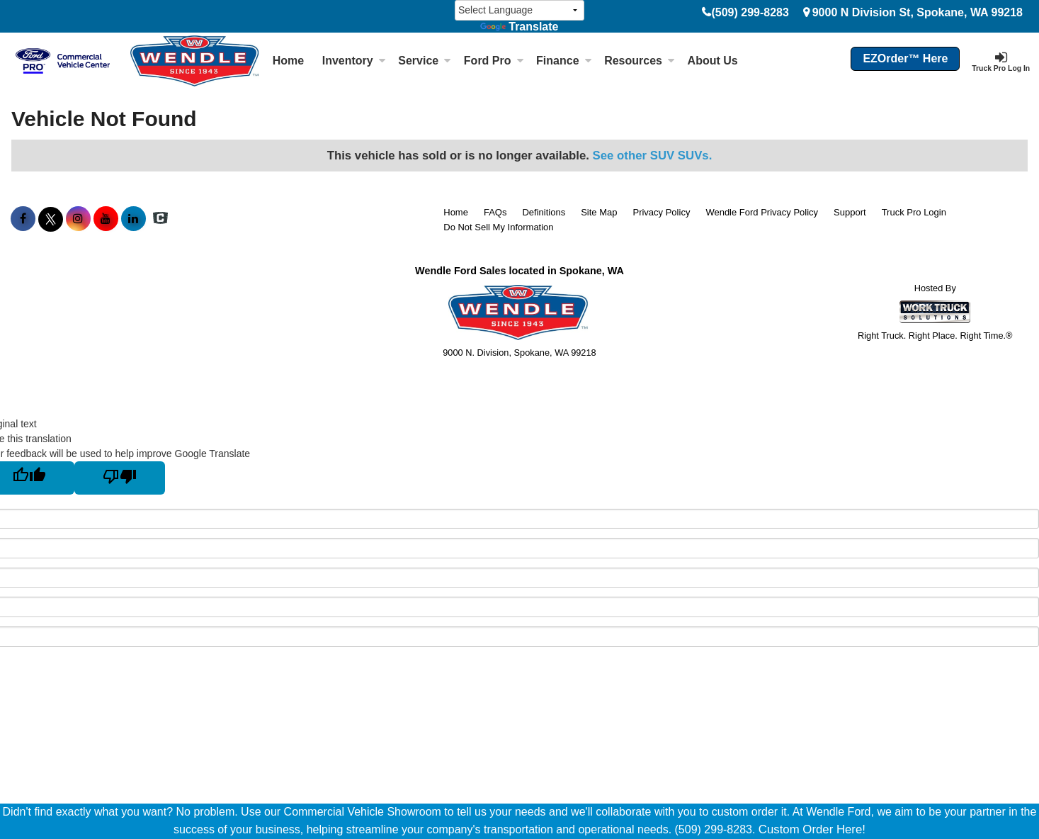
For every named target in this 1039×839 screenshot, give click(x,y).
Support (850, 212)
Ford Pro (494, 61)
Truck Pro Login (914, 212)
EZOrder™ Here (905, 58)
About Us (713, 61)
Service (424, 61)
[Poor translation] (119, 478)
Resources (639, 61)
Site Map (599, 212)
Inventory (354, 61)
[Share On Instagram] (78, 219)
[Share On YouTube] (105, 219)
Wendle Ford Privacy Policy (761, 212)
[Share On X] (50, 219)
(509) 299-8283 (749, 12)
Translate (519, 27)
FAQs (495, 212)
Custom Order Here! (812, 829)
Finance (563, 61)
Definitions (543, 212)
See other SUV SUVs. (652, 155)
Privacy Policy (661, 212)
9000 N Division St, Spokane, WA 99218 (917, 12)
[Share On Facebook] (23, 219)
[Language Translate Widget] (519, 10)
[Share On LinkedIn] (133, 219)
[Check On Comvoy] (160, 219)
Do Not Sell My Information (498, 227)
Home (288, 61)
